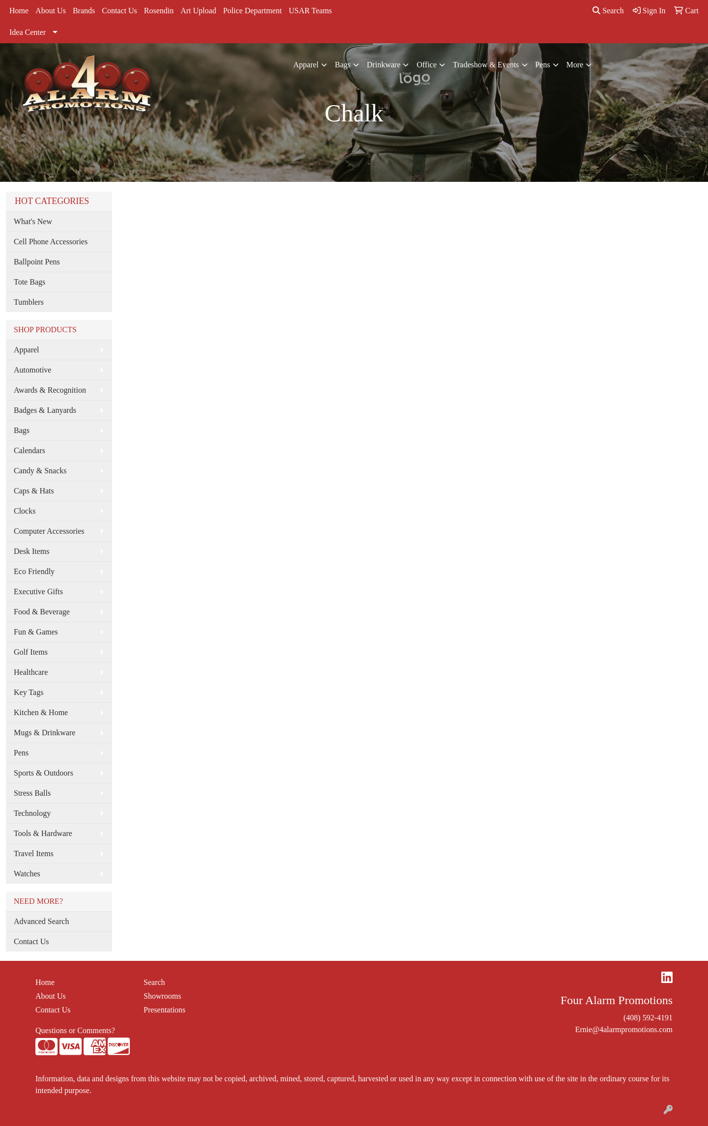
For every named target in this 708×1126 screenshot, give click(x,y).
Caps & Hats (34, 491)
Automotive (32, 370)
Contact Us (119, 10)
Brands (84, 10)
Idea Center (27, 32)
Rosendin (159, 10)
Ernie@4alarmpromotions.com (624, 1029)
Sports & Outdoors (43, 773)
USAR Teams (310, 10)
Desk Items (31, 551)
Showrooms (162, 996)
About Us (50, 10)
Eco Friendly (34, 571)
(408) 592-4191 (648, 1017)
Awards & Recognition (50, 390)
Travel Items (34, 853)
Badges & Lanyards (45, 410)
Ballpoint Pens (37, 262)
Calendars (29, 450)
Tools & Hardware (43, 833)
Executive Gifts (38, 591)
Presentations (164, 1010)
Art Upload (198, 10)
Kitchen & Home (41, 712)
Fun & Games (36, 632)
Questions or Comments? (75, 1030)
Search (608, 10)
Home (19, 10)
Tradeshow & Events (486, 64)
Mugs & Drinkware (44, 732)
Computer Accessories (49, 531)
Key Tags (28, 692)
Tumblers (29, 302)
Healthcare (31, 672)
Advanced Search (41, 921)
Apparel (306, 64)
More (575, 64)
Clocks (24, 511)
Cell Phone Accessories (51, 241)
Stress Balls (32, 793)
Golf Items (31, 652)
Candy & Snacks (40, 470)
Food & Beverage (42, 611)
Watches (27, 873)
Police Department (252, 10)
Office (426, 64)
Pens (542, 64)
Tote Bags (29, 282)
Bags (343, 64)
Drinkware (383, 64)
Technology (32, 813)
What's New (33, 221)
